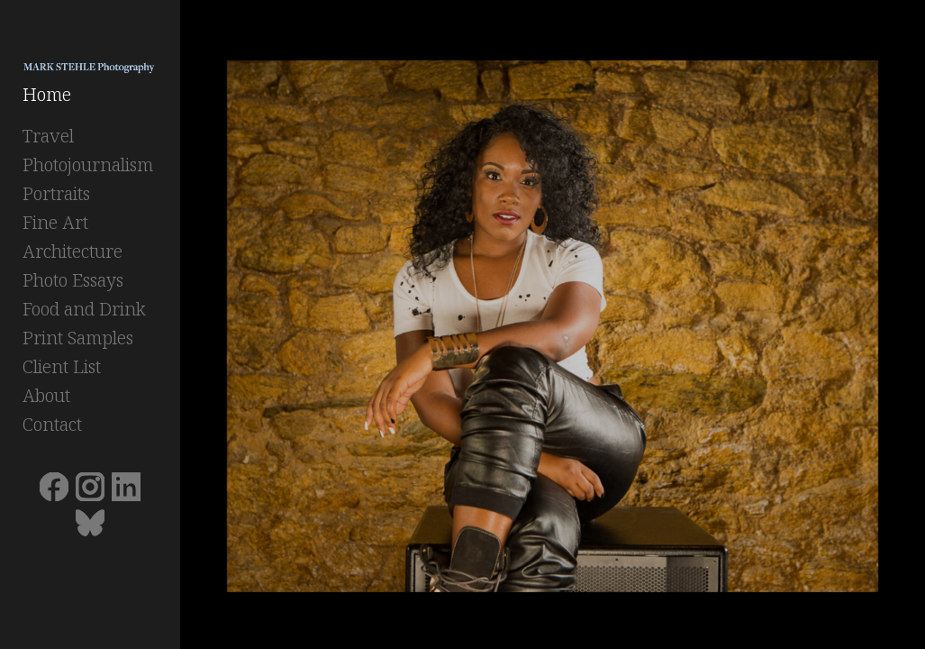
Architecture (72, 251)
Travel (48, 135)
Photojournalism (88, 164)
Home (47, 94)
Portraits (56, 193)
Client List (62, 366)
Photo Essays (73, 280)
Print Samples (78, 337)
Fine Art (55, 222)
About (46, 395)
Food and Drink (84, 309)
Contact (52, 424)
